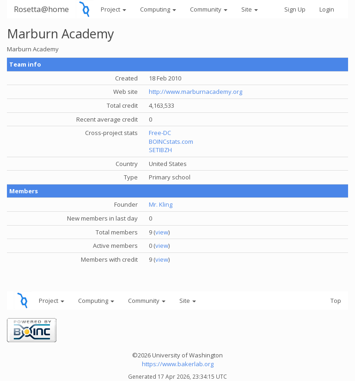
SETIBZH (160, 150)
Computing (158, 9)
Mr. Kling (160, 204)
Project (113, 9)
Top (336, 300)
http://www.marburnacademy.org (195, 91)
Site (249, 9)
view (161, 232)
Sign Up (295, 9)
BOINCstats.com (171, 141)
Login (326, 9)
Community (208, 9)
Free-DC (160, 133)
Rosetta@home (41, 9)
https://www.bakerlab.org (178, 364)
